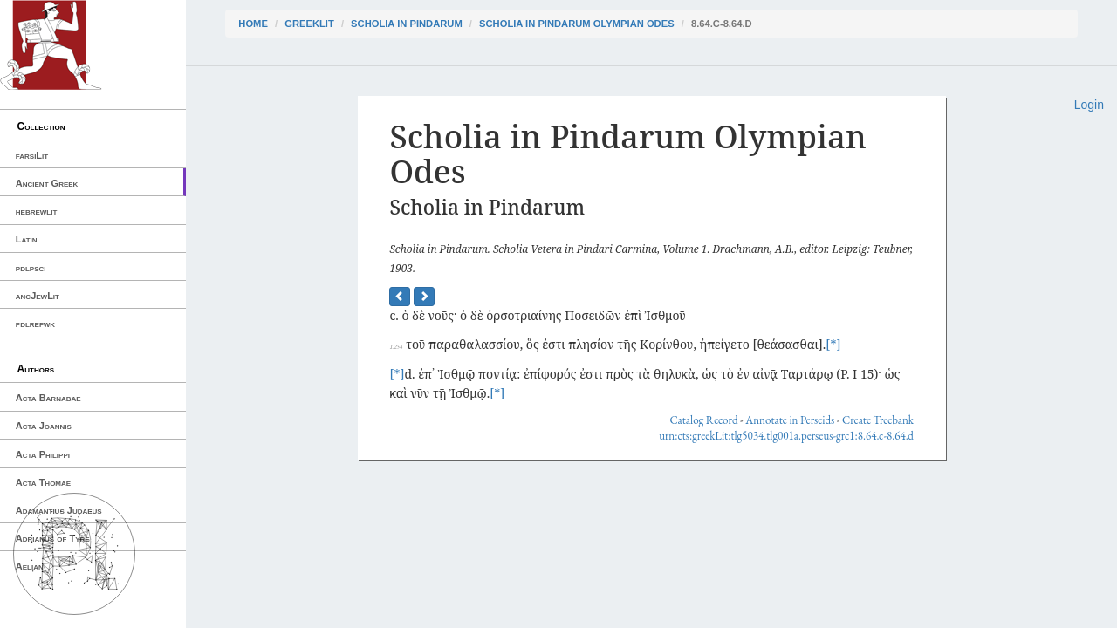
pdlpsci (31, 268)
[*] (833, 344)
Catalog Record (703, 420)
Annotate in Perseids (789, 420)
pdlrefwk (35, 323)
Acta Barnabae (48, 397)
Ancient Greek (47, 183)
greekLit (309, 23)
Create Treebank (878, 420)
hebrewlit (37, 211)
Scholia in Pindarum (407, 23)
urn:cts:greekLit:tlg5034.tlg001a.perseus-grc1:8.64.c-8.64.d (786, 435)
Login (1089, 105)
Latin (27, 239)
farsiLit (32, 155)
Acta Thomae (43, 482)
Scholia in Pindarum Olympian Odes (577, 23)
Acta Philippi (43, 454)
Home (253, 23)
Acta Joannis (44, 425)
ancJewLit (37, 295)
